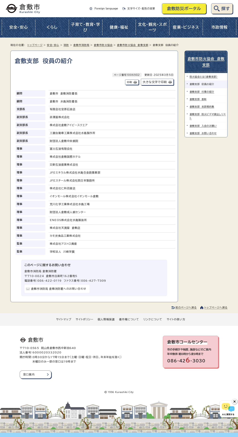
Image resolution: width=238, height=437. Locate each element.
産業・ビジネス (186, 27)
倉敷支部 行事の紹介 (202, 92)
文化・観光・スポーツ (152, 27)
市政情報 (219, 27)
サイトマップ (63, 319)
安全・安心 (18, 27)
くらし (52, 27)
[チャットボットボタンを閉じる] (234, 401)
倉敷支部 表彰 (198, 99)
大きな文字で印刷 (155, 82)
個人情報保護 (106, 319)
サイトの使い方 (176, 319)
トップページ (35, 45)
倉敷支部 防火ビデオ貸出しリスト (208, 116)
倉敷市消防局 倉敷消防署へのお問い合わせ (58, 288)
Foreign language (106, 8)
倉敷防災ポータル (184, 8)
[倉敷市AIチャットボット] (228, 409)
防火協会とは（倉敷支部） (203, 76)
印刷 (129, 82)
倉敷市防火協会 (103, 45)
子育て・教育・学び (85, 27)
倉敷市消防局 (81, 45)
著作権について (129, 319)
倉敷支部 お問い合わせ (203, 133)
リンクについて (152, 319)
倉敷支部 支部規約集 (202, 106)
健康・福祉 (119, 27)
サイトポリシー (84, 319)
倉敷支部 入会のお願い (203, 126)
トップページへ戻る (216, 307)
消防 (66, 45)
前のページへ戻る (186, 307)
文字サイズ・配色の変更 (141, 8)
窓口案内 (29, 374)
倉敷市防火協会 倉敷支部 (132, 45)
